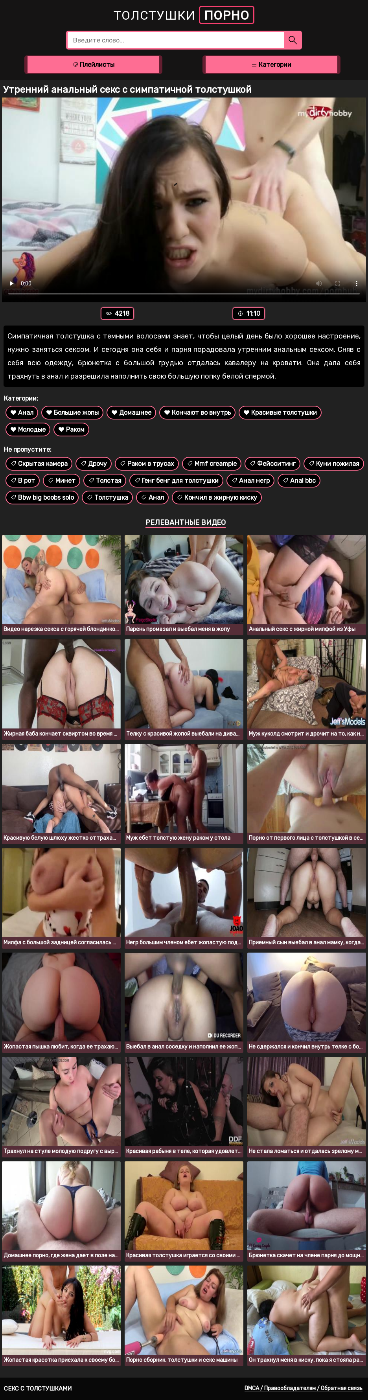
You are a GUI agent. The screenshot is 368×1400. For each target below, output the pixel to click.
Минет (61, 480)
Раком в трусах (147, 463)
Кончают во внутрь (197, 412)
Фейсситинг (272, 463)
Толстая (104, 480)
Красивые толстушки (280, 412)
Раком (71, 429)
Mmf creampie (212, 463)
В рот (22, 480)
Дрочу (93, 463)
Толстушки (184, 15)
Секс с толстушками (38, 1388)
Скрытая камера (39, 463)
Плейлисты (93, 64)
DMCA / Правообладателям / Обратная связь (303, 1388)
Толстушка (107, 497)
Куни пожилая (333, 463)
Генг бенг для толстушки (176, 480)
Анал (21, 412)
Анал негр (250, 480)
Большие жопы (72, 412)
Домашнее (131, 412)
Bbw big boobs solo (42, 497)
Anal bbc (299, 480)
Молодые (28, 429)
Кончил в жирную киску (217, 497)
